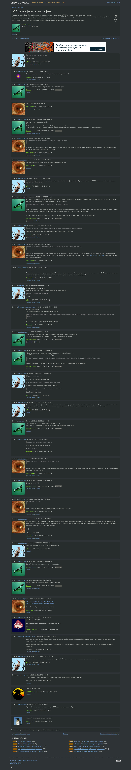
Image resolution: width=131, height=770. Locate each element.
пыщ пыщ (21, 285)
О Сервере (13, 760)
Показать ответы (31, 64)
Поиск (63, 2)
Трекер (58, 2)
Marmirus (29, 278)
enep (27, 721)
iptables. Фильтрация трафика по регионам (87, 746)
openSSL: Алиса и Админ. (22, 38)
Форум (52, 2)
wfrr (27, 61)
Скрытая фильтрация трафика (34, 11)
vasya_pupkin (30, 629)
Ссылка (14, 34)
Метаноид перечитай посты (26, 307)
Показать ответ (30, 79)
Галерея (41, 2)
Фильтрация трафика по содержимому (30, 746)
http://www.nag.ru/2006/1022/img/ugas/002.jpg (40, 601)
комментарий (22, 71)
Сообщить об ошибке (15, 762)
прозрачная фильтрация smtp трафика (30, 749)
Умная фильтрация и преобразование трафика (88, 741)
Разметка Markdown (32, 760)
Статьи (47, 2)
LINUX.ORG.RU (20, 2)
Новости (35, 2)
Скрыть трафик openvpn (25, 744)
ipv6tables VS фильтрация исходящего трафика (88, 744)
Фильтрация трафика (24, 741)
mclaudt (28, 77)
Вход (118, 2)
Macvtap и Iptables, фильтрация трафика (30, 751)
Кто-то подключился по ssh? (108, 38)
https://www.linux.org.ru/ (16, 763)
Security (20, 7)
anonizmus (29, 106)
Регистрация (111, 2)
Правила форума (21, 760)
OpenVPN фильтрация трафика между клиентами (89, 749)
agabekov (29, 710)
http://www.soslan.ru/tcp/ (97, 255)
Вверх (118, 760)
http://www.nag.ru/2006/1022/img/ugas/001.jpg (40, 603)
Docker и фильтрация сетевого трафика (86, 751)
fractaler (24, 24)
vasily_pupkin (30, 691)
